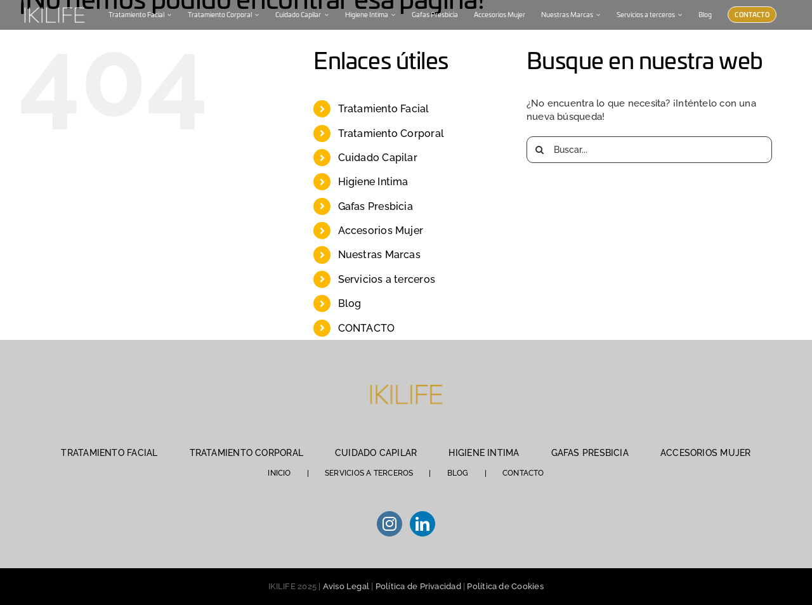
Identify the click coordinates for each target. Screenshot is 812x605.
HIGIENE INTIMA (484, 453)
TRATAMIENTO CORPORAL (247, 453)
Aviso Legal (346, 586)
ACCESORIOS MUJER (705, 453)
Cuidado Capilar (377, 158)
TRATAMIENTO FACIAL (109, 453)
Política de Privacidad (418, 586)
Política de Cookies (505, 586)
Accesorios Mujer (381, 230)
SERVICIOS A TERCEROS (369, 473)
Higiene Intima (373, 182)
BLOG (458, 473)
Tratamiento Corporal (391, 133)
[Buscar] (540, 149)
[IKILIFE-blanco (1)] (54, 5)
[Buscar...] (649, 149)
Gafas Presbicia (375, 206)
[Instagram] (389, 524)
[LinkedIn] (422, 524)
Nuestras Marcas (379, 255)
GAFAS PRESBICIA (590, 453)
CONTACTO (366, 328)
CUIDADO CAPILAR (376, 453)
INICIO (279, 473)
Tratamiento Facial (383, 109)
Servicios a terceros (387, 279)
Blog (350, 303)
